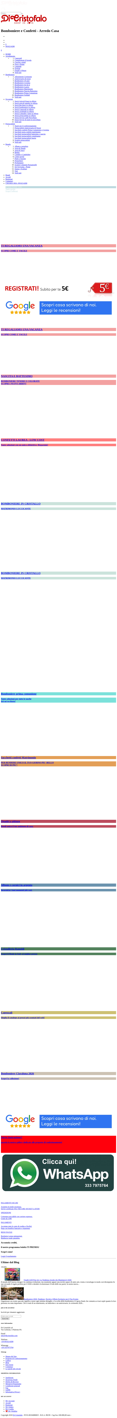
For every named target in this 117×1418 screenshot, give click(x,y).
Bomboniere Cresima (22, 83)
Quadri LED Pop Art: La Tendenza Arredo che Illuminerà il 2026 (47, 1280)
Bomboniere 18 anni (22, 81)
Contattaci (9, 181)
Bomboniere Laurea (22, 87)
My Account (10, 1401)
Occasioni (9, 99)
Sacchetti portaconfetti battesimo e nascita (30, 134)
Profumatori (19, 163)
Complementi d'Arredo (23, 60)
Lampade (18, 66)
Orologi (17, 68)
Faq (6, 1388)
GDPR (7, 1390)
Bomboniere (10, 75)
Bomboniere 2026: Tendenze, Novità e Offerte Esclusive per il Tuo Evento (51, 1299)
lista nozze (9, 1365)
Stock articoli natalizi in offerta (26, 103)
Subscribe (5, 1319)
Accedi (8, 177)
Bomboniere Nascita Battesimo (26, 91)
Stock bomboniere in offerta (25, 107)
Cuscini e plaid (20, 62)
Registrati (9, 179)
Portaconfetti (10, 124)
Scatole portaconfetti (22, 140)
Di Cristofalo (18, 1415)
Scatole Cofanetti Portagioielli (26, 165)
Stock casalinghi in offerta (24, 111)
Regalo (8, 144)
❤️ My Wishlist (11, 1411)
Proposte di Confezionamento (16, 1358)
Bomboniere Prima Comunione (26, 93)
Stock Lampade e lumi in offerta (26, 114)
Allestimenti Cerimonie (23, 77)
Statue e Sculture (21, 169)
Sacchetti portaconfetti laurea (25, 138)
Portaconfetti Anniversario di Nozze (28, 128)
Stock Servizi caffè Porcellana (26, 118)
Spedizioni (9, 1378)
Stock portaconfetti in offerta (25, 116)
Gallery (8, 1361)
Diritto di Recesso (12, 1382)
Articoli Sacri (20, 150)
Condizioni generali (12, 1386)
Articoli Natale (20, 148)
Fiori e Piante (19, 64)
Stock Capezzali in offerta (24, 109)
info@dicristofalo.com (9, 1336)
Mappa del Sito (11, 1356)
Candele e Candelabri (22, 155)
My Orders (9, 1407)
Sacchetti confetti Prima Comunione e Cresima (32, 130)
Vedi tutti (18, 73)
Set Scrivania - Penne (22, 167)
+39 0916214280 (7, 1342)
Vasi (16, 171)
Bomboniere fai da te (22, 85)
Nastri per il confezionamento (25, 126)
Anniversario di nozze (23, 79)
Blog (7, 1363)
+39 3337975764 (7, 1347)
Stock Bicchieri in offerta (24, 105)
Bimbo (17, 152)
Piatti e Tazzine (20, 159)
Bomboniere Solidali (22, 95)
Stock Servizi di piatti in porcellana (27, 120)
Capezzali (18, 58)
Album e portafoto (21, 146)
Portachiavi (19, 161)
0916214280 (10, 46)
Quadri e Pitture (20, 71)
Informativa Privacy (12, 1392)
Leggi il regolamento (8, 1256)
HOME (8, 54)
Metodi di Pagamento (13, 1384)
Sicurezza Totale (11, 1380)
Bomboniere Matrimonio (24, 89)
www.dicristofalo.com (83, 1415)
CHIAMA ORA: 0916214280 (16, 183)
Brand (7, 175)
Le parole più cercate (13, 1369)
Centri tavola (19, 157)
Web (73, 1415)
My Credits (9, 1409)
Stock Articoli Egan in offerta (25, 101)
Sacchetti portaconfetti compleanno (28, 136)
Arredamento (10, 56)
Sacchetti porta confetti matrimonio (28, 132)
